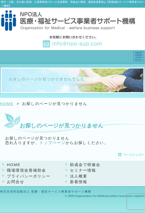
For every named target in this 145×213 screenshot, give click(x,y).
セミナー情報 (83, 170)
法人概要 (78, 176)
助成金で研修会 (85, 164)
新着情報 (78, 182)
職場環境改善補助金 (26, 170)
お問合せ (15, 182)
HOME (7, 103)
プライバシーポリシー (28, 176)
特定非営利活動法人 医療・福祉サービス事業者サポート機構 (45, 191)
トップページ (52, 142)
